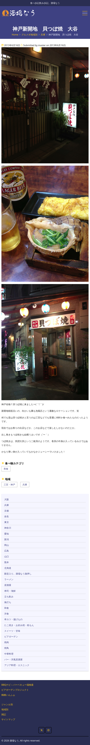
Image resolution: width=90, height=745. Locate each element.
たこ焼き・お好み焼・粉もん (19, 625)
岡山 (6, 545)
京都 (6, 510)
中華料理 (8, 653)
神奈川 (7, 527)
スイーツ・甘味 (12, 630)
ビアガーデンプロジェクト (15, 689)
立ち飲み (8, 596)
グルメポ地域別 (29, 34)
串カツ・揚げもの (13, 619)
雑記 (3, 714)
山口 (6, 556)
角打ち (7, 602)
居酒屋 (7, 585)
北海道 (7, 568)
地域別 (4, 709)
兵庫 (43, 34)
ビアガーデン (11, 636)
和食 (6, 468)
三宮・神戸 (9, 484)
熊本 (6, 562)
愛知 (6, 533)
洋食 (6, 613)
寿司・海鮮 (10, 590)
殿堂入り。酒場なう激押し (18, 573)
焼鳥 (6, 648)
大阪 (6, 499)
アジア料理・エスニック (16, 665)
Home (15, 34)
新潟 (6, 539)
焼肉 (6, 642)
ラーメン (8, 579)
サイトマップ (8, 719)
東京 (6, 522)
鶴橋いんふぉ (8, 694)
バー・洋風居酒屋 (13, 659)
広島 (6, 550)
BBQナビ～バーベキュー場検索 (17, 684)
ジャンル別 (7, 704)
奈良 (6, 516)
